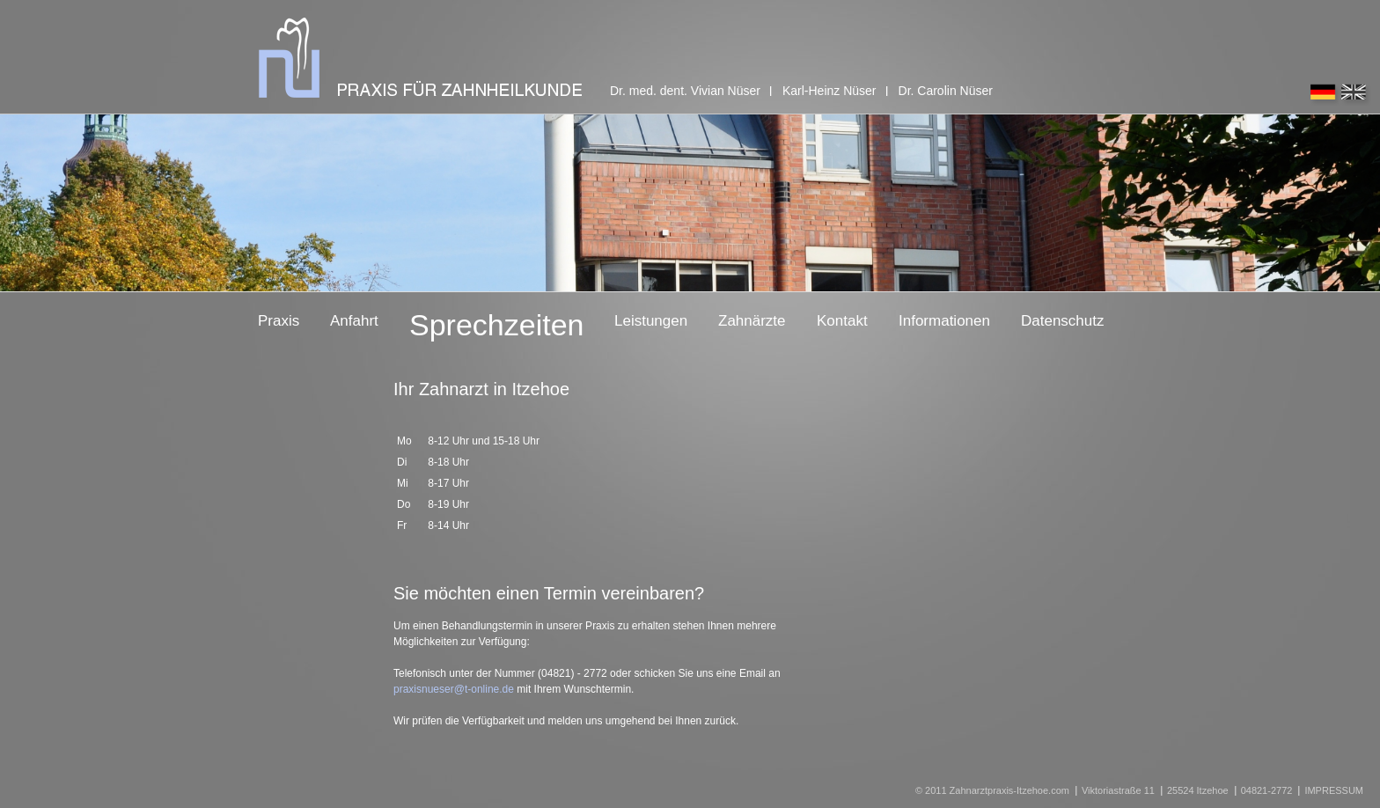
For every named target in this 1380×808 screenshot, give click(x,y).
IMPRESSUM (1333, 790)
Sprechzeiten (496, 325)
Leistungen (650, 320)
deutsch (1325, 95)
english (1355, 95)
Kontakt (842, 320)
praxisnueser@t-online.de (453, 689)
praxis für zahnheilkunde (420, 58)
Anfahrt (354, 320)
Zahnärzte (752, 320)
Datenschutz (1063, 320)
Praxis (278, 320)
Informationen (944, 320)
